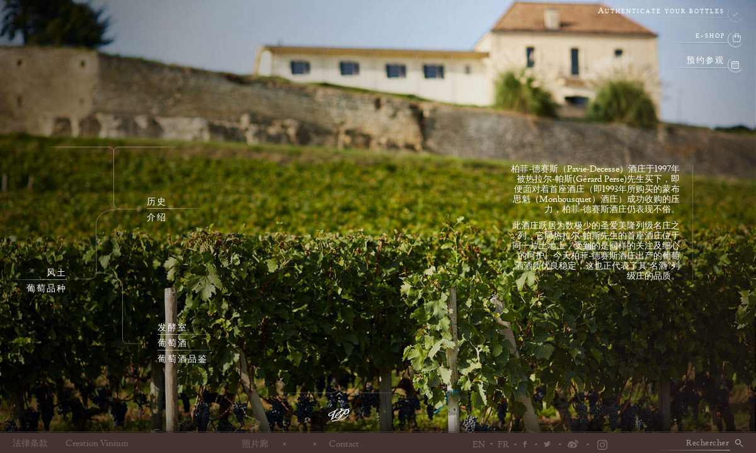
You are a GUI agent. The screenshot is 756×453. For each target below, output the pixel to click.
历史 (157, 202)
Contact (344, 443)
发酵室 (173, 327)
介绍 (157, 217)
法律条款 (30, 443)
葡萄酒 (173, 343)
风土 (57, 273)
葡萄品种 (46, 288)
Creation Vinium (97, 443)
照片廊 (255, 443)
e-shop (710, 36)
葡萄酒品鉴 (183, 359)
